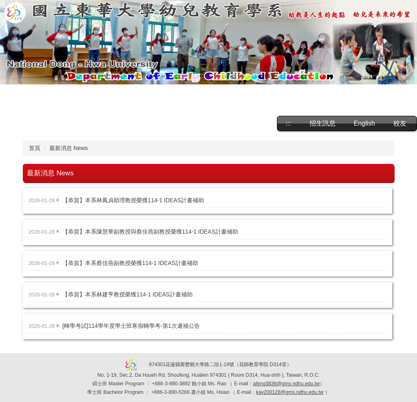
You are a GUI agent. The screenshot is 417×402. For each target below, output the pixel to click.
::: (288, 123)
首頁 (34, 148)
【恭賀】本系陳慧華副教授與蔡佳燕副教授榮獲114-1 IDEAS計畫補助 (150, 231)
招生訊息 (322, 123)
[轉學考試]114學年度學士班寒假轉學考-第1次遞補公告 (131, 325)
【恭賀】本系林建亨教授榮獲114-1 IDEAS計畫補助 (127, 294)
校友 (399, 123)
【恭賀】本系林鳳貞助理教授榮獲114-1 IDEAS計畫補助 (133, 200)
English (364, 123)
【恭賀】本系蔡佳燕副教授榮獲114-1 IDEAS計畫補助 (130, 263)
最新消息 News (68, 148)
